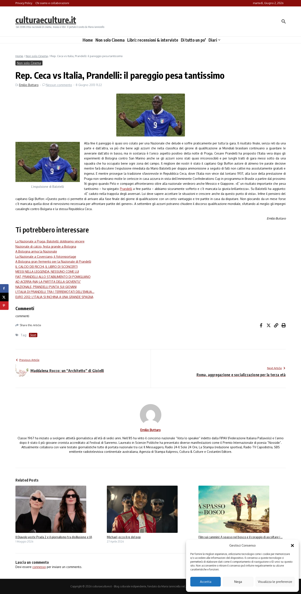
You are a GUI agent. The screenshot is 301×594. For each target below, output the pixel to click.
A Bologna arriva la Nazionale (36, 251)
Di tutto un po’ (193, 39)
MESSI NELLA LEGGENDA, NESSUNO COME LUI (47, 271)
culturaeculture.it (46, 19)
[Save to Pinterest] (4, 305)
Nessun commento (59, 85)
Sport (33, 334)
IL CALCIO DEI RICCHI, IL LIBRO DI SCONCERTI (46, 266)
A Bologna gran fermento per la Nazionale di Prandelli (53, 261)
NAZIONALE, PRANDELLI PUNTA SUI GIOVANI (46, 287)
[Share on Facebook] (4, 288)
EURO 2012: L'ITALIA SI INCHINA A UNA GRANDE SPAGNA (54, 297)
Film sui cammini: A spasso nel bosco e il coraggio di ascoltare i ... (240, 537)
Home (88, 39)
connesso (39, 567)
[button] (292, 545)
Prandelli (126, 189)
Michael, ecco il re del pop (124, 537)
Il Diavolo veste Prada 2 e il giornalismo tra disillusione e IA (53, 537)
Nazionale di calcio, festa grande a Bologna (45, 246)
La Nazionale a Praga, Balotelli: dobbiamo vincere (50, 241)
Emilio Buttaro (29, 85)
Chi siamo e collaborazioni (52, 3)
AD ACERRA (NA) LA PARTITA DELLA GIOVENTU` (48, 281)
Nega (238, 582)
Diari (214, 39)
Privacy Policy (23, 3)
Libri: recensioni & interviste (152, 39)
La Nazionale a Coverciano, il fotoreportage (45, 256)
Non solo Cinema (110, 39)
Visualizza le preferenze (275, 582)
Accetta (205, 582)
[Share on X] (4, 297)
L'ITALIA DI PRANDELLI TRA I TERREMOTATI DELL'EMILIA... (54, 292)
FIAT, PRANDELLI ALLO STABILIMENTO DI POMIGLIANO (53, 277)
